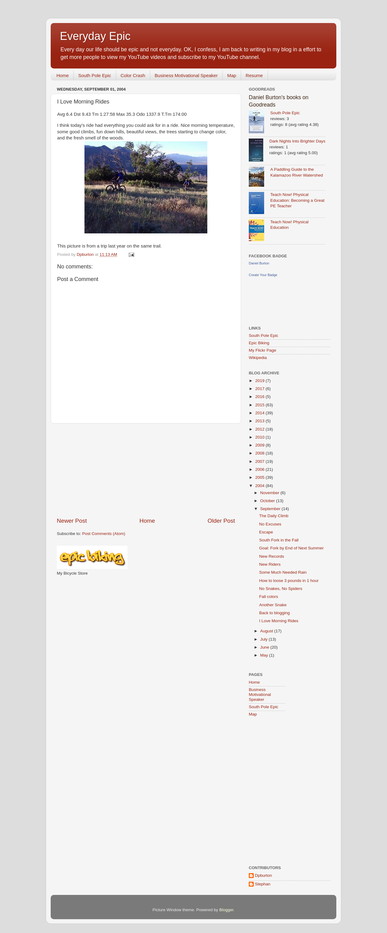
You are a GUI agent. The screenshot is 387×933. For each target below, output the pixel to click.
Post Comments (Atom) (103, 533)
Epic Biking (259, 343)
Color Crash (133, 75)
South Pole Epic (94, 75)
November (270, 492)
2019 (260, 380)
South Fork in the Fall (279, 540)
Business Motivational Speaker (186, 75)
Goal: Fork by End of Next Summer (291, 548)
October (268, 500)
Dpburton (263, 875)
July (264, 639)
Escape (266, 532)
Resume (254, 75)
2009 (260, 445)
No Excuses (270, 524)
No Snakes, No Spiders (280, 588)
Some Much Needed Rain (283, 572)
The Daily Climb (273, 515)
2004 (260, 485)
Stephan (262, 884)
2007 (260, 461)
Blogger (226, 910)
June (265, 647)
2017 (260, 388)
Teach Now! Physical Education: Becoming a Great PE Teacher (297, 200)
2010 (260, 437)
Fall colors (268, 596)
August (267, 631)
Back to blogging (274, 613)
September (271, 508)
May (264, 655)
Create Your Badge (263, 275)
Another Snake (273, 605)
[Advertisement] (146, 470)
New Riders (270, 564)
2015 (260, 405)
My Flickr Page (262, 350)
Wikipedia (258, 357)
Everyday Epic (95, 36)
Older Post (221, 520)
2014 (260, 413)
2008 (260, 453)
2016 (260, 396)
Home (63, 75)
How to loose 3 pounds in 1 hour (289, 580)
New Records (271, 556)
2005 (260, 477)
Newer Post (72, 520)
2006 (260, 469)
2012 (260, 429)
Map (231, 75)
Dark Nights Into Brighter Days (297, 141)
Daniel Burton (259, 263)
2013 (260, 421)
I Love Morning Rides (279, 621)
